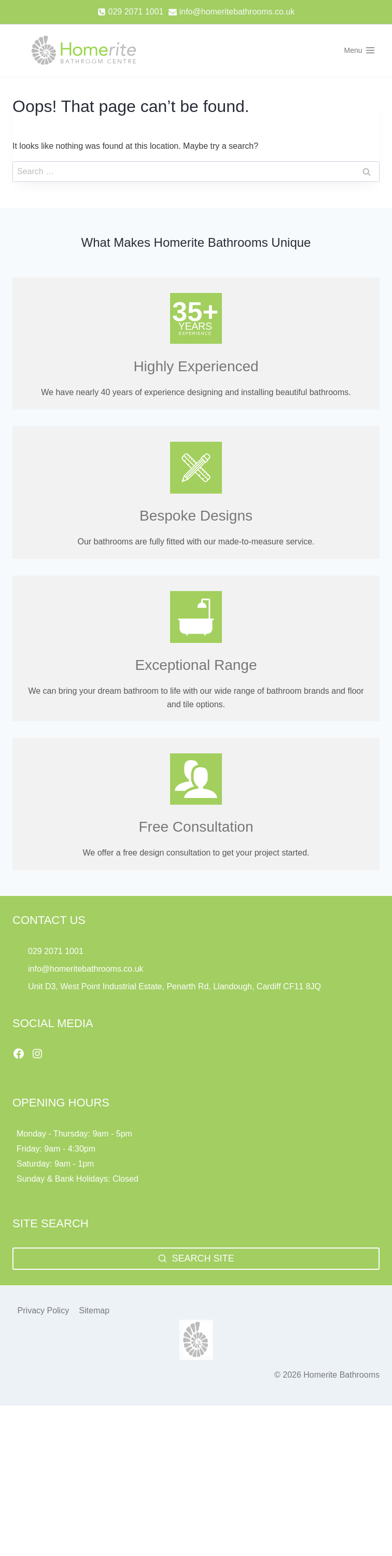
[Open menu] (360, 50)
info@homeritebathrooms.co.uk (86, 968)
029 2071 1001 (55, 951)
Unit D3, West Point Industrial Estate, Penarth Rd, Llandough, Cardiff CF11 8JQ (175, 986)
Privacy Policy (43, 1310)
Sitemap (94, 1310)
